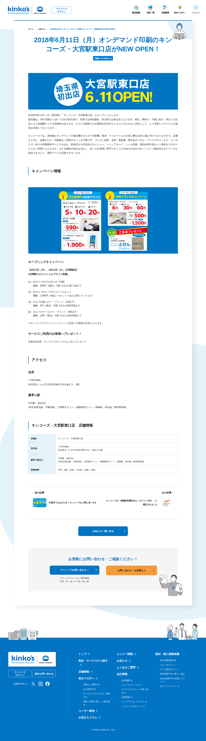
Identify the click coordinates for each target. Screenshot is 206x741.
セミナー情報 (126, 654)
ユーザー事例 (88, 710)
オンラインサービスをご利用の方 (96, 695)
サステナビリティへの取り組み (135, 691)
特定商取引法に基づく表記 (172, 674)
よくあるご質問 (128, 667)
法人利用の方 (89, 689)
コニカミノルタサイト (131, 706)
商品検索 (136, 12)
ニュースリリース (129, 685)
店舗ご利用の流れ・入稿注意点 (96, 703)
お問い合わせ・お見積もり (131, 570)
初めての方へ (180, 12)
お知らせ (41, 29)
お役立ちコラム (89, 717)
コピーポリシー (167, 665)
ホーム (30, 29)
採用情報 (125, 697)
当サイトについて (168, 686)
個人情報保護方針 (168, 660)
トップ (84, 654)
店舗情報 (165, 12)
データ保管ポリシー (169, 669)
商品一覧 (150, 12)
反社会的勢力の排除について (172, 680)
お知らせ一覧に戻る (103, 531)
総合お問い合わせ (44, 673)
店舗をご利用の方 (91, 684)
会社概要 (125, 680)
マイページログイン (61, 10)
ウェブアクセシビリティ (132, 701)
